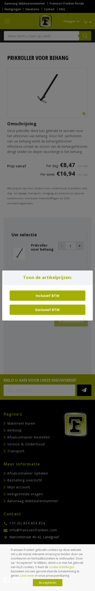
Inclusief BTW (47, 295)
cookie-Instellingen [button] (61, 567)
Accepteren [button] (47, 582)
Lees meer (27, 576)
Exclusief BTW (47, 309)
